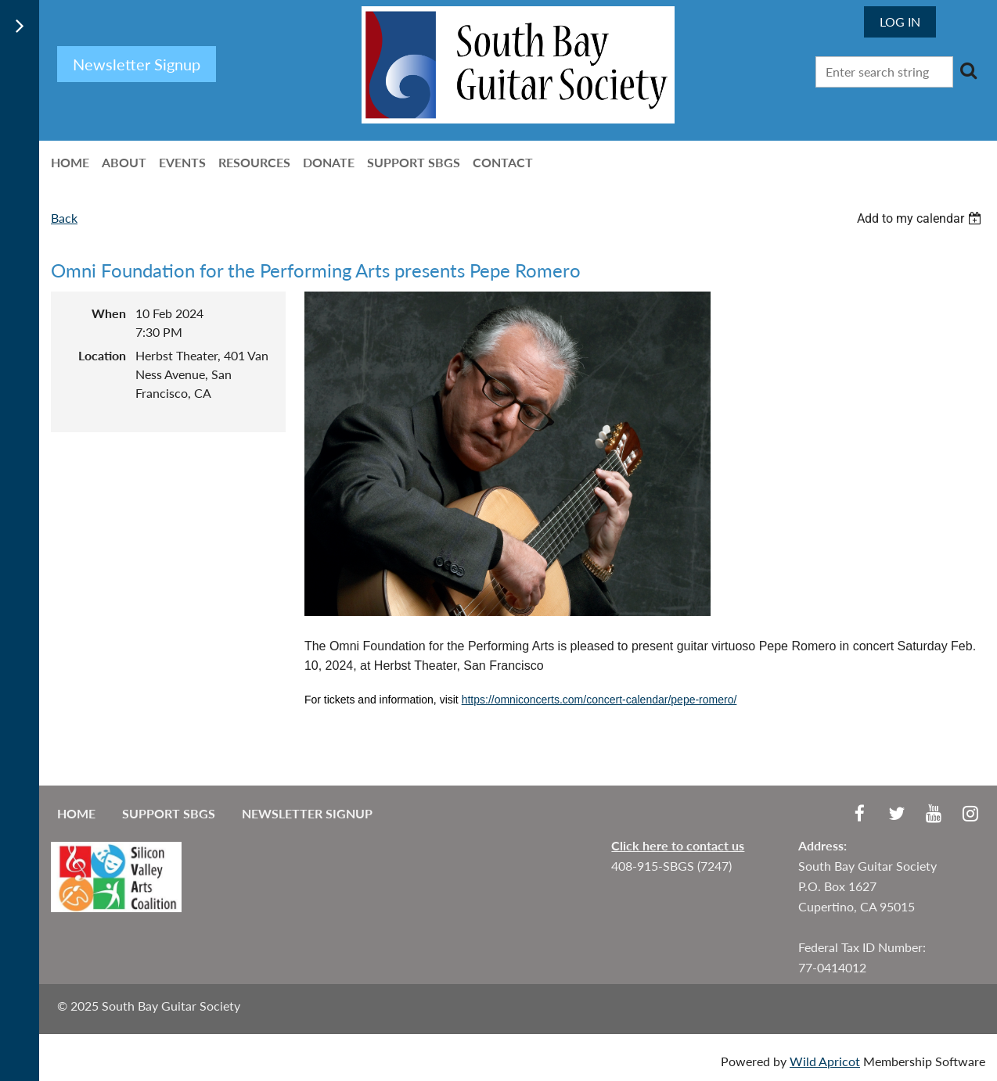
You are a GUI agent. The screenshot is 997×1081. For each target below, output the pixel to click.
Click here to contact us (677, 845)
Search (968, 70)
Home (76, 813)
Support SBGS (168, 813)
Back (64, 217)
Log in (900, 21)
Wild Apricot (825, 1061)
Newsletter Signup (307, 813)
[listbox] (921, 218)
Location (102, 355)
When (109, 313)
